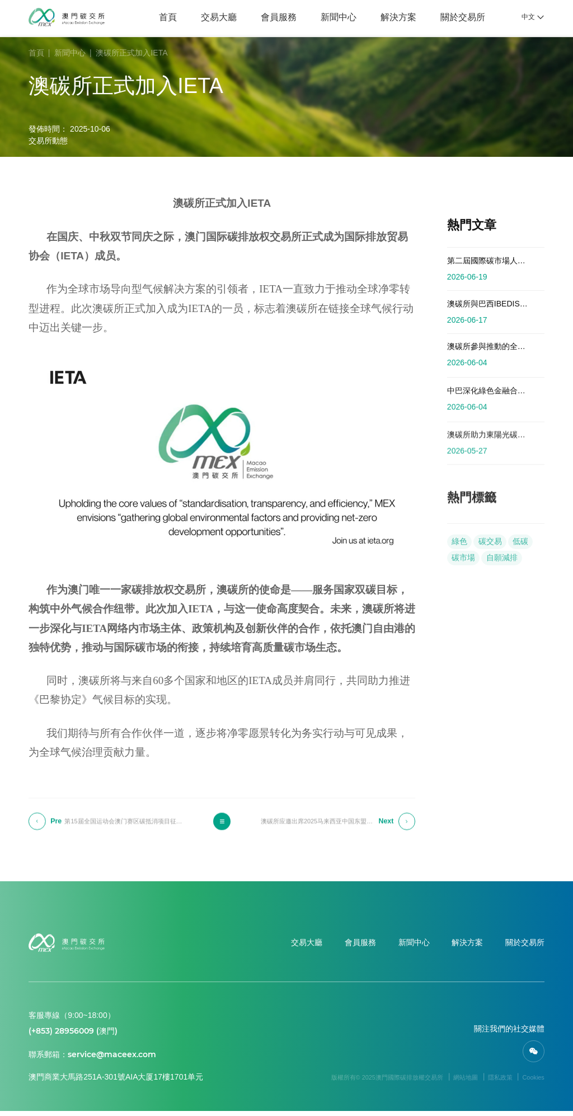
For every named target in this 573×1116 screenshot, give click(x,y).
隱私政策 (490, 1081)
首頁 (163, 18)
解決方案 (393, 18)
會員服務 (274, 18)
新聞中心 (333, 18)
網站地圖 (448, 1081)
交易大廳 (214, 18)
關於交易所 (457, 18)
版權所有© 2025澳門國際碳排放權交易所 (351, 1081)
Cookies (530, 1081)
